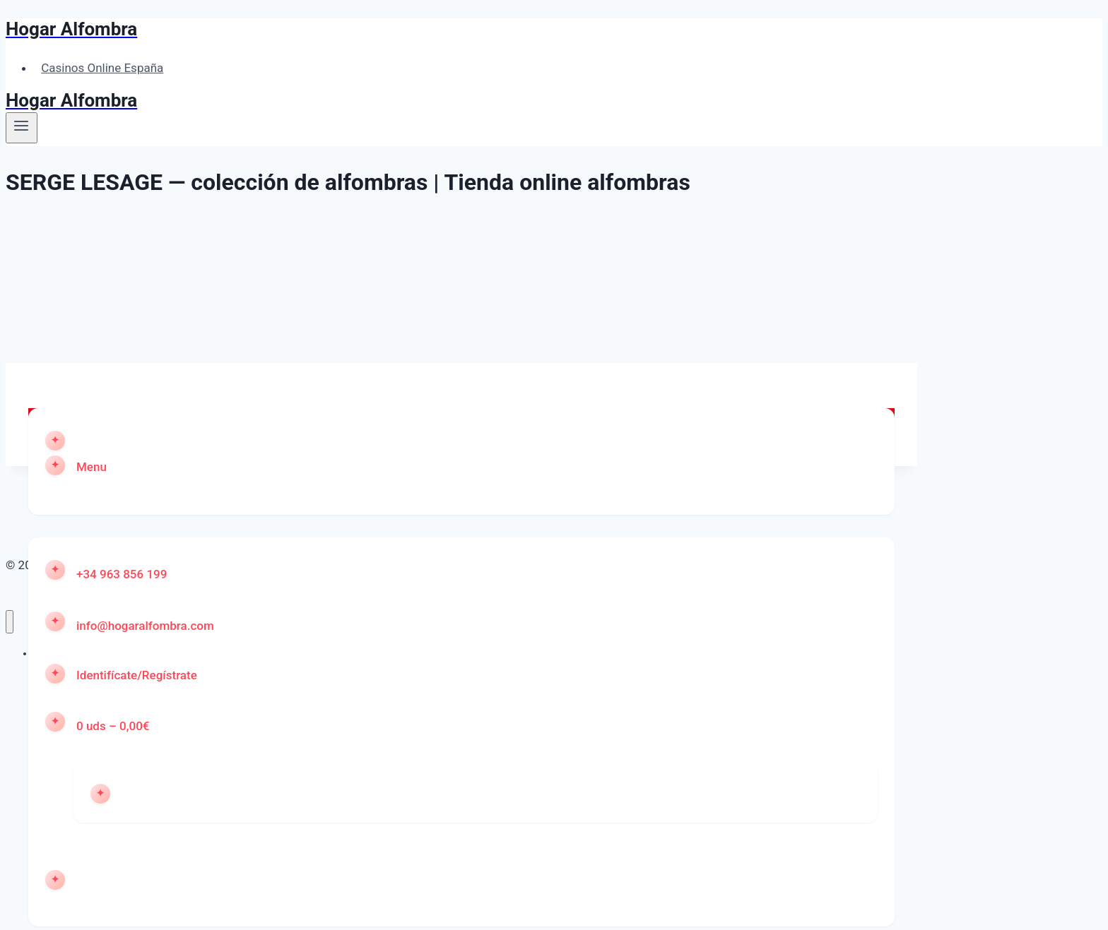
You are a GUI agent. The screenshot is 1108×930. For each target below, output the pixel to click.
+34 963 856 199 (121, 574)
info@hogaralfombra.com (145, 626)
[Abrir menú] (21, 127)
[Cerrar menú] (9, 621)
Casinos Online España (102, 68)
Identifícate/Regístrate (136, 675)
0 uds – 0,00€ (113, 726)
